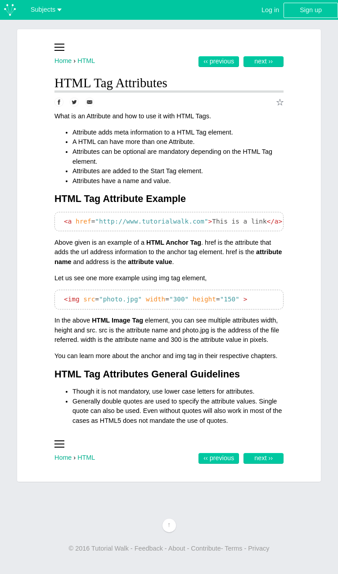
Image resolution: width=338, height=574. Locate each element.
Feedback (149, 548)
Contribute (206, 548)
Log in (270, 9)
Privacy (258, 548)
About (176, 548)
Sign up (311, 9)
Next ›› (263, 61)
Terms (233, 548)
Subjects (46, 9)
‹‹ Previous (218, 61)
